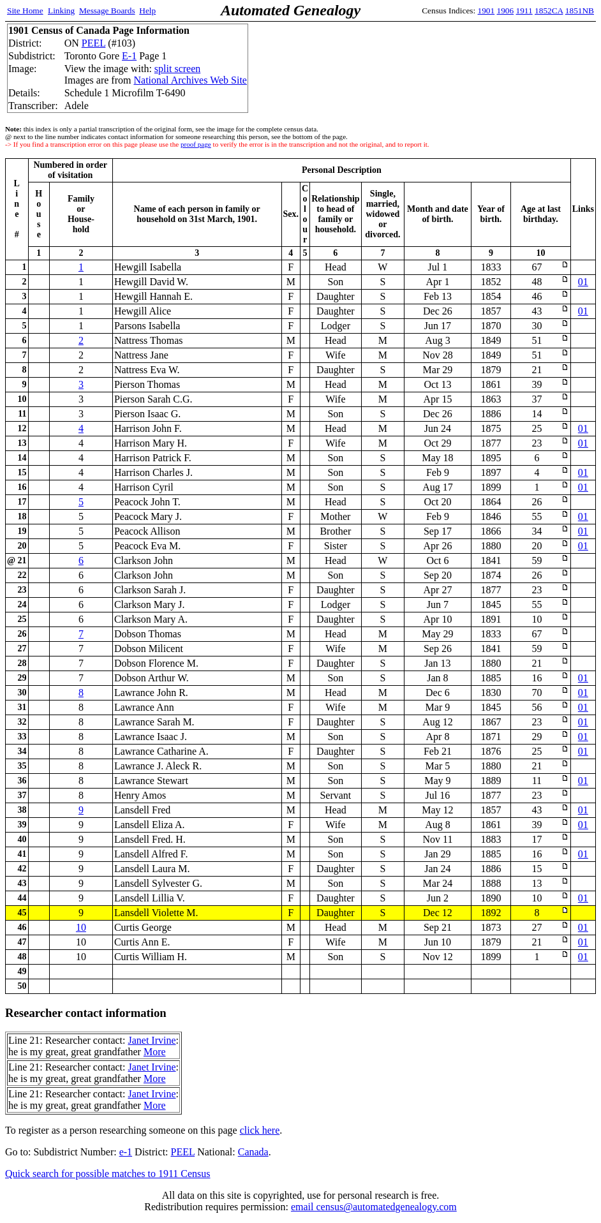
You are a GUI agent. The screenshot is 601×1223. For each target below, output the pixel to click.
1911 (524, 10)
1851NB (579, 10)
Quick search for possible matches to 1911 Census (108, 1173)
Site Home (25, 10)
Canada (253, 1151)
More (155, 1051)
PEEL (94, 43)
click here (260, 1130)
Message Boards (107, 10)
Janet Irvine (151, 1040)
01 (583, 281)
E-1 (129, 55)
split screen (177, 68)
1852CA (549, 10)
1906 (505, 10)
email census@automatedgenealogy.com (374, 1206)
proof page (196, 144)
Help (147, 10)
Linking (61, 10)
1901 (486, 10)
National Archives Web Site (190, 80)
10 (81, 927)
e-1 (125, 1151)
